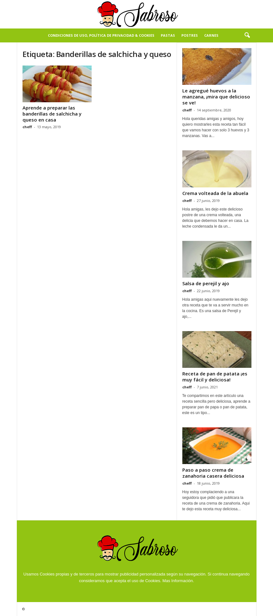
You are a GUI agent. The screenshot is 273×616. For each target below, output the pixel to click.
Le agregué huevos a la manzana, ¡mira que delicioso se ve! (216, 96)
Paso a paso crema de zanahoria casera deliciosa (213, 473)
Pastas (168, 35)
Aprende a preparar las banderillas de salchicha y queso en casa (52, 113)
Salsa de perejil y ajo (205, 283)
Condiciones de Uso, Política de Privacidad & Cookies (101, 35)
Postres (189, 35)
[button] (247, 35)
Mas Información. (178, 580)
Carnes (211, 35)
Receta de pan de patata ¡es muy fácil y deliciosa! (214, 376)
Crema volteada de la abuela (215, 193)
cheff (27, 126)
